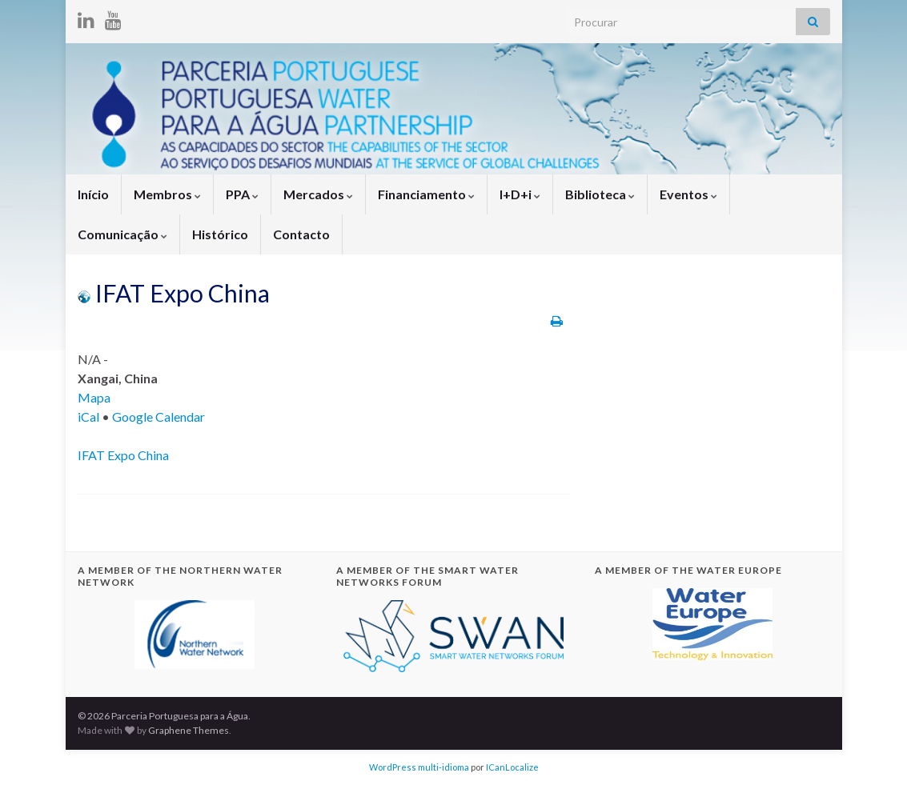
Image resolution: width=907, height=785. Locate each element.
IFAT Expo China (123, 455)
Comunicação (122, 234)
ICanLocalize (512, 767)
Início (93, 194)
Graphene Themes (188, 730)
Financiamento (426, 194)
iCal (88, 416)
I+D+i (520, 194)
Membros (167, 194)
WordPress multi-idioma (419, 767)
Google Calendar (158, 416)
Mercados (318, 194)
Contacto (301, 234)
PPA (242, 194)
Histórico (220, 234)
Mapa (94, 397)
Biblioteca (600, 194)
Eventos (688, 194)
